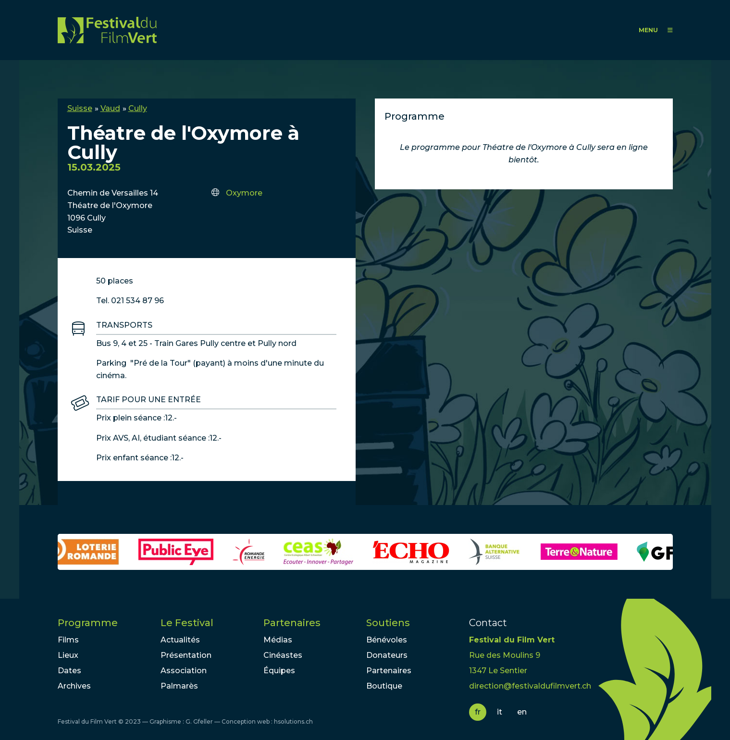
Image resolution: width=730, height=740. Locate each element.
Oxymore (244, 192)
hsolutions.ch (293, 721)
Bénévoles (386, 639)
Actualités (180, 639)
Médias (277, 639)
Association (184, 670)
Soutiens (388, 623)
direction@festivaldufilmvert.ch (530, 686)
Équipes (279, 670)
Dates (69, 670)
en (522, 711)
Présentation (186, 655)
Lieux (68, 655)
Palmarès (179, 686)
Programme (88, 623)
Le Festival (187, 623)
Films (68, 639)
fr (478, 711)
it (499, 711)
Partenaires (292, 623)
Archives (74, 686)
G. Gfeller (199, 721)
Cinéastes (282, 655)
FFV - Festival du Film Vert (107, 30)
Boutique (384, 686)
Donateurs (387, 655)
